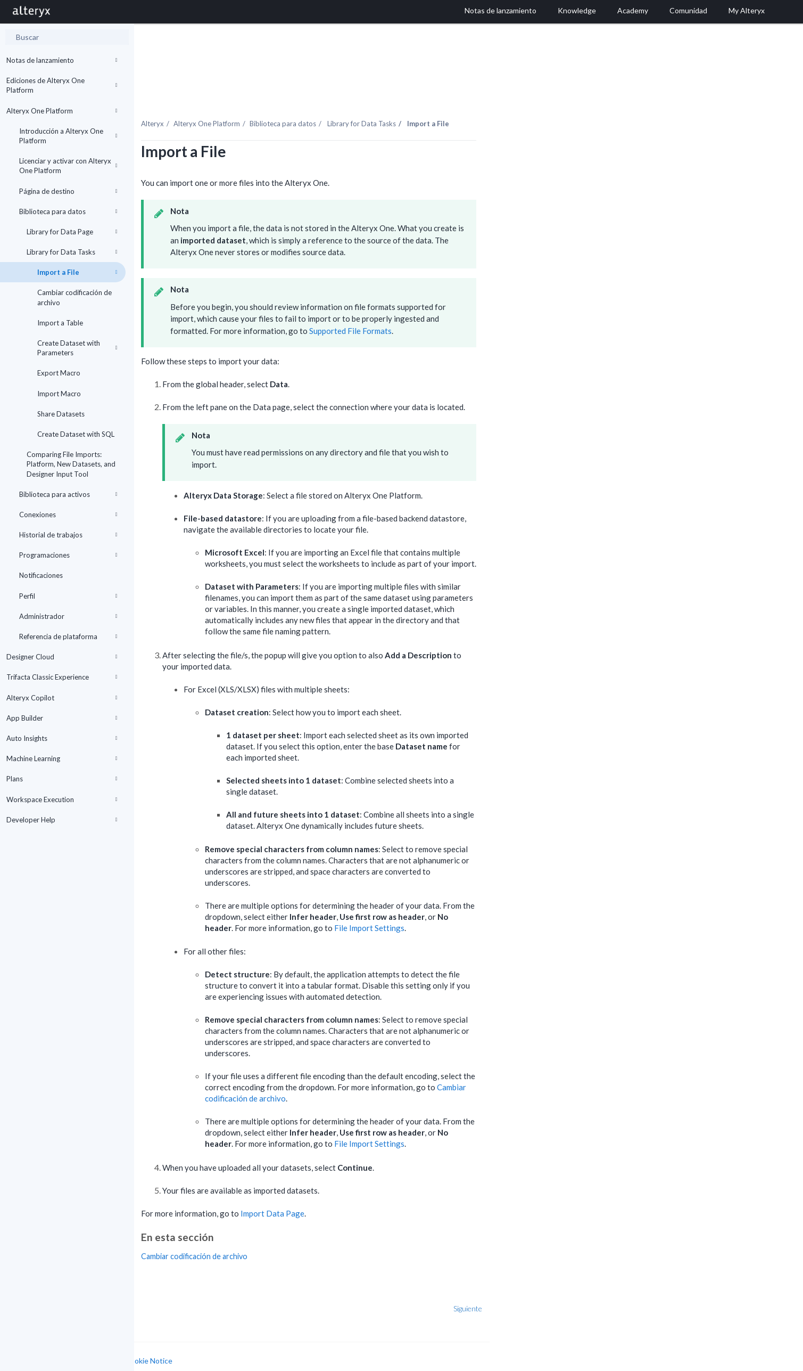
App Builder (62, 718)
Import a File (77, 272)
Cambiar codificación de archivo (74, 297)
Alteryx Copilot (62, 697)
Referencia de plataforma (68, 636)
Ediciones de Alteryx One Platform (62, 85)
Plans (62, 778)
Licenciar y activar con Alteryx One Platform (68, 166)
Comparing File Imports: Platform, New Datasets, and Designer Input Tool (71, 464)
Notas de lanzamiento (62, 60)
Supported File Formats (454, 308)
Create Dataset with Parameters (77, 348)
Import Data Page (377, 1190)
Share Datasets (61, 414)
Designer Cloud (62, 656)
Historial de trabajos (68, 535)
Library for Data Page (72, 231)
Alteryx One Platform (62, 111)
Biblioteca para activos (68, 494)
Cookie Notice (253, 1337)
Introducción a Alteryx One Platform (68, 136)
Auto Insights (62, 738)
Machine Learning (62, 758)
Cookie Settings (174, 1347)
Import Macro (59, 393)
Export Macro (58, 373)
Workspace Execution (62, 799)
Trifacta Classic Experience (62, 677)
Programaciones (68, 555)
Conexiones (68, 514)
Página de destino (68, 191)
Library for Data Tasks (72, 252)
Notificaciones (41, 575)
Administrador (68, 616)
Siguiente (572, 1285)
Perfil (68, 596)
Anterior (169, 1285)
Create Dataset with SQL (75, 434)
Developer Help (62, 819)
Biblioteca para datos (68, 211)
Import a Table (60, 323)
